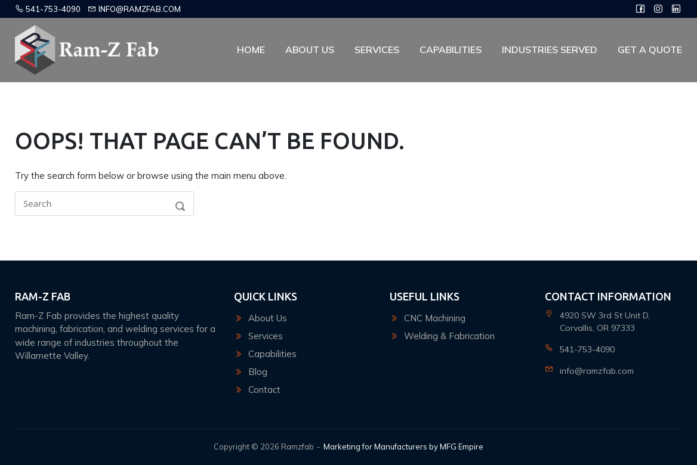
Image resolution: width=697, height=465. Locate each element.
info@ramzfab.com (134, 9)
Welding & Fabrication (449, 336)
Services (376, 49)
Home (251, 49)
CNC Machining (434, 318)
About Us (309, 49)
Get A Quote (650, 49)
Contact (264, 389)
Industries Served (549, 49)
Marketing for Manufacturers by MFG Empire (403, 446)
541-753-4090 (48, 9)
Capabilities (451, 49)
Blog (257, 371)
